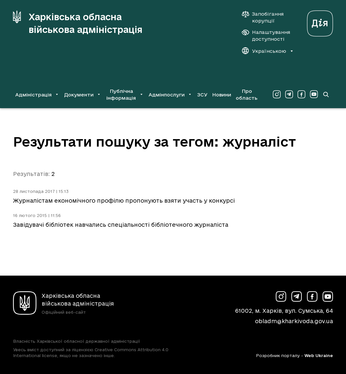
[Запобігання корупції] (266, 17)
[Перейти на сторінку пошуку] (325, 94)
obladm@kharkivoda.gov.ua (294, 321)
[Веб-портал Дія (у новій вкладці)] (320, 22)
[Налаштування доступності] (266, 35)
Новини (221, 94)
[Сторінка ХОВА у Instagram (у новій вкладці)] (277, 94)
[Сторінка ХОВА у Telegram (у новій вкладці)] (289, 94)
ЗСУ (202, 94)
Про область (247, 94)
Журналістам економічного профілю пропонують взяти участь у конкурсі (124, 200)
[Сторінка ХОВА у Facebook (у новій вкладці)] (301, 94)
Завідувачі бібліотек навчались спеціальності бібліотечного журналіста (120, 225)
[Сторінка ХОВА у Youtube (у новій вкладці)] (314, 94)
